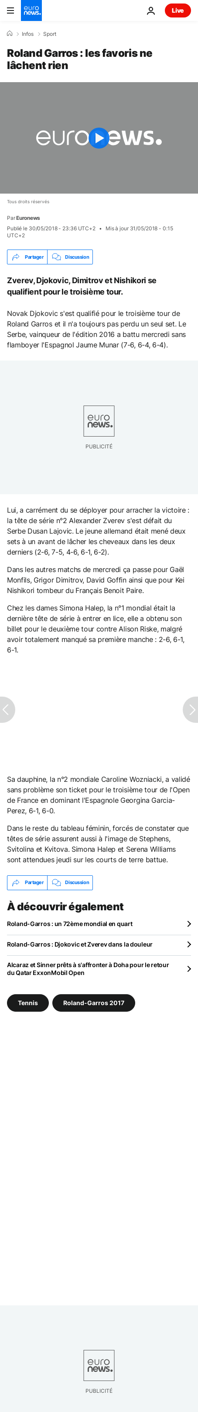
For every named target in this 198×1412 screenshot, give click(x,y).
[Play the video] (99, 138)
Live (178, 10)
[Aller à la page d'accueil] (31, 10)
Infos (28, 34)
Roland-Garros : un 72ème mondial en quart (70, 923)
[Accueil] (9, 34)
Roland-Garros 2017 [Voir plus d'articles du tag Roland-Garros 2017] (93, 1002)
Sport (49, 34)
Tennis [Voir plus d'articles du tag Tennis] (28, 1002)
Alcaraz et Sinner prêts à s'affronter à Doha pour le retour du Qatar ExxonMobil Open (88, 968)
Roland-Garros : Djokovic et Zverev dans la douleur (80, 944)
